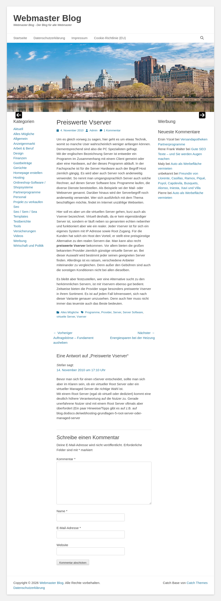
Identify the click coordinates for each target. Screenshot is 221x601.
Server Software (133, 312)
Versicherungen (24, 231)
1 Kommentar (112, 130)
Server (117, 312)
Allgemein (20, 138)
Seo (16, 206)
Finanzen (20, 158)
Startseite (20, 38)
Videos (18, 236)
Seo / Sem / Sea (25, 211)
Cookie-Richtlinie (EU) (110, 38)
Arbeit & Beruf (23, 148)
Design (18, 153)
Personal (19, 197)
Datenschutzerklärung (49, 38)
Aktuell (18, 129)
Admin (94, 130)
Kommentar (66, 459)
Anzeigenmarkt (24, 143)
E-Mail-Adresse (69, 528)
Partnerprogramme (27, 192)
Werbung (20, 241)
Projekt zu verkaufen (28, 202)
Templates (20, 216)
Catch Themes (197, 583)
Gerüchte (20, 168)
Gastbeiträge (22, 163)
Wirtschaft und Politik (28, 245)
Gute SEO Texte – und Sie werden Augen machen (182, 154)
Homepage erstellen (27, 173)
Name (62, 511)
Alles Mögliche (70, 312)
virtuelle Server (66, 316)
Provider (106, 312)
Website (62, 545)
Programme (92, 312)
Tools (17, 226)
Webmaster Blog (47, 18)
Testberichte (22, 221)
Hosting (18, 177)
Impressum (79, 38)
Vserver (81, 316)
